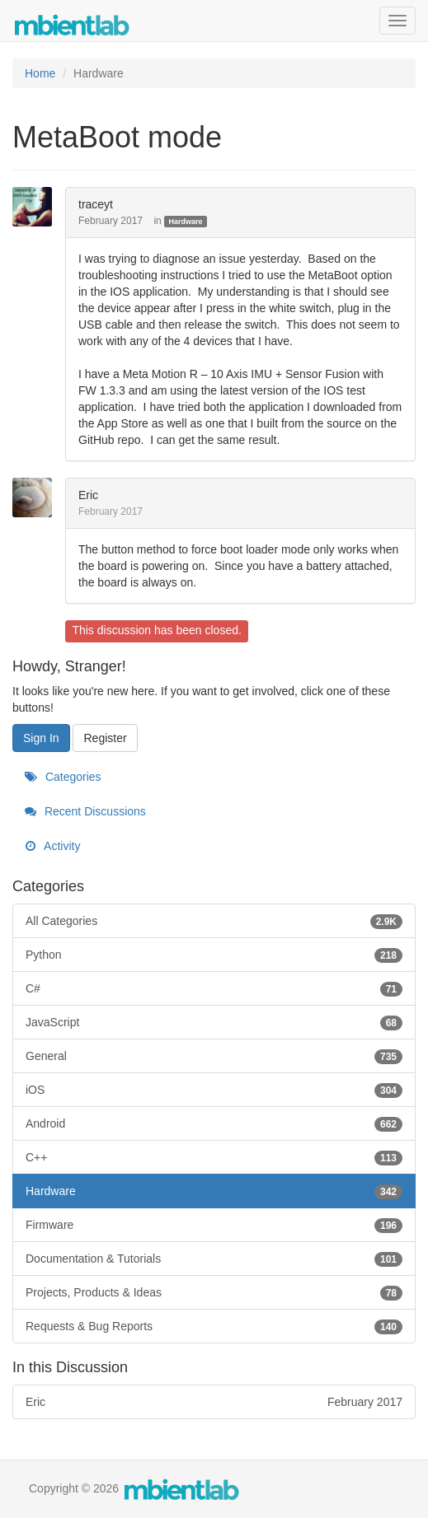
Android (214, 1123)
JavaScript (214, 1022)
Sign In (41, 738)
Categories (63, 776)
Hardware (185, 221)
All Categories (214, 921)
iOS (214, 1089)
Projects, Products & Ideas (214, 1292)
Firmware (214, 1225)
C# (214, 988)
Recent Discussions (85, 811)
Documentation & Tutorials (214, 1258)
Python (214, 954)
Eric (88, 495)
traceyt (95, 204)
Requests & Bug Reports (214, 1326)
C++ (214, 1157)
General (214, 1056)
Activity (52, 845)
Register (104, 738)
